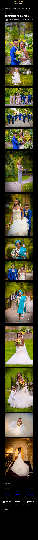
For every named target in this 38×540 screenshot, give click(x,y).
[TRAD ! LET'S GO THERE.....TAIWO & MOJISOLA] (7, 497)
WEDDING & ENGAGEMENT (8, 8)
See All (35, 492)
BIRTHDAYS (19, 8)
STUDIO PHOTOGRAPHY (24, 8)
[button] (35, 8)
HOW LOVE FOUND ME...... (18, 501)
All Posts (2, 8)
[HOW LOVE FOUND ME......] (19, 497)
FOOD (29, 8)
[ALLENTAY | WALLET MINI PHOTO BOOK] (31, 497)
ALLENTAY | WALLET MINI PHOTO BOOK (30, 502)
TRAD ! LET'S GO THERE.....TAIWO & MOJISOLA (6, 502)
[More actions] (32, 13)
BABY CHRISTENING (14, 8)
